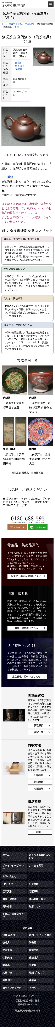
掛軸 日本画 (8, 935)
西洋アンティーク (11, 987)
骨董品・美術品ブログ (13, 916)
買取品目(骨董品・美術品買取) (27, 473)
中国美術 (17, 62)
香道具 (32, 965)
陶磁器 (18, 69)
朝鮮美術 (33, 950)
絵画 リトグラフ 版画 (40, 935)
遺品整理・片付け (38, 899)
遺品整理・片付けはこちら (26, 676)
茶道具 (6, 942)
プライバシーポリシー (13, 867)
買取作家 (7, 906)
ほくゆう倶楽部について (39, 856)
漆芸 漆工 (7, 980)
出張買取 (38, 775)
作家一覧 (38, 732)
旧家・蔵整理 (9, 899)
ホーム (6, 855)
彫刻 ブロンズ (36, 972)
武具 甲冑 (7, 972)
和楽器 (32, 980)
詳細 (38, 832)
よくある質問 (36, 865)
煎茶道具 (19, 66)
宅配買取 (38, 788)
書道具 (6, 965)
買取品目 (38, 725)
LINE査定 (7, 884)
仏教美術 (7, 957)
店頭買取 (38, 782)
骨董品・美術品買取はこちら (26, 576)
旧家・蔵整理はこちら (26, 628)
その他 (32, 987)
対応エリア (35, 906)
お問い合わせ (9, 876)
